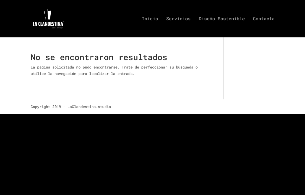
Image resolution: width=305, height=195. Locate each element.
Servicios (178, 19)
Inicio (150, 19)
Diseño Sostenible (222, 19)
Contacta (264, 19)
